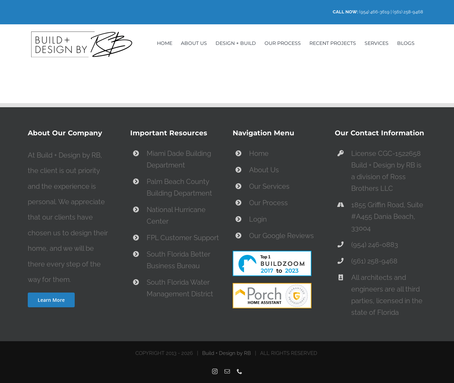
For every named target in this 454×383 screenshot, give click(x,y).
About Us (264, 170)
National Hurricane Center (176, 215)
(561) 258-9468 (408, 11)
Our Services (269, 186)
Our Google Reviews (281, 236)
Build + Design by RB (226, 353)
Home (259, 153)
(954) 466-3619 (374, 11)
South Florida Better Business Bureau (178, 260)
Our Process (268, 203)
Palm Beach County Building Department (179, 187)
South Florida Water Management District (180, 288)
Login (258, 219)
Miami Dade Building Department (179, 159)
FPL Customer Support (183, 238)
